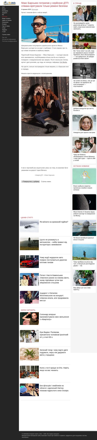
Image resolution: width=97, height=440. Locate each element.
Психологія (5, 22)
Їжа (3, 14)
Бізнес (4, 9)
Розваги (4, 24)
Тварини (4, 30)
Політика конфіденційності (10, 41)
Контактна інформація (9, 39)
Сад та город (5, 26)
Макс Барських (49, 175)
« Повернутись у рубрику (30, 181)
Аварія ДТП (39, 175)
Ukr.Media (63, 62)
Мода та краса (6, 18)
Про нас (4, 37)
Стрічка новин (46, 181)
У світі (4, 31)
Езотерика (5, 11)
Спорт (4, 28)
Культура (35, 9)
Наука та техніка (6, 20)
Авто (3, 7)
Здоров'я (4, 12)
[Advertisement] (45, 151)
